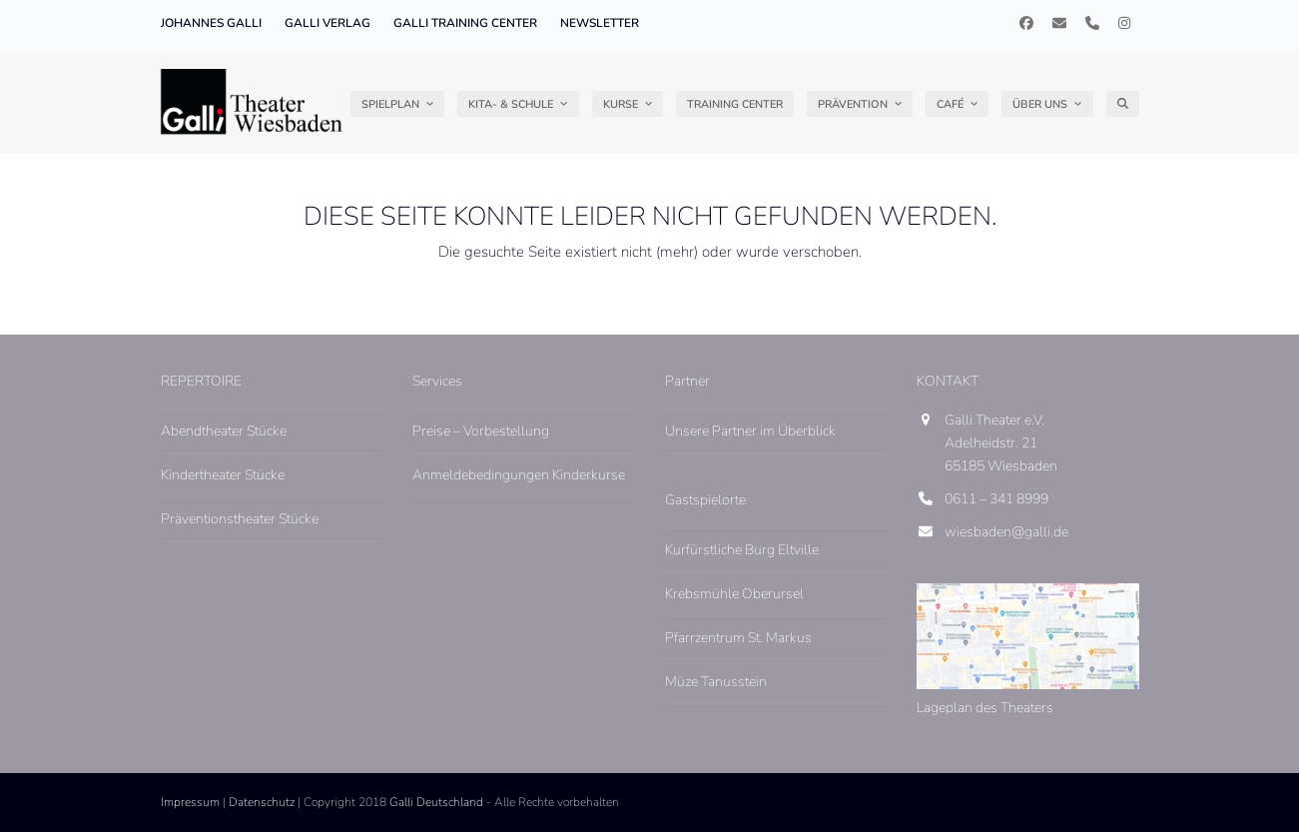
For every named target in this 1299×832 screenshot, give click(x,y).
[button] (1122, 104)
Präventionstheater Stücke (240, 518)
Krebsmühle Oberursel (734, 593)
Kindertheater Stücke (223, 474)
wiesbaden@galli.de (1006, 531)
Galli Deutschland (436, 802)
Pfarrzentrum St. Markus (738, 637)
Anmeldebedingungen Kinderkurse (518, 474)
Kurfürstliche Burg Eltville (742, 549)
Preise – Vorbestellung (480, 430)
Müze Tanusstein (716, 681)
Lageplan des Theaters (985, 707)
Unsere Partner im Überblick (750, 430)
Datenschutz (262, 802)
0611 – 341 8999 (996, 498)
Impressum (190, 802)
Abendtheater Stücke (224, 430)
